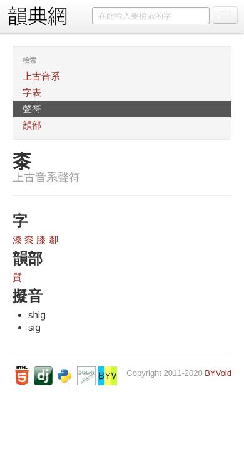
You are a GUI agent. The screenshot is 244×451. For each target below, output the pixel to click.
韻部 (32, 125)
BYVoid (218, 373)
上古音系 (41, 76)
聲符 (32, 108)
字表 (32, 92)
